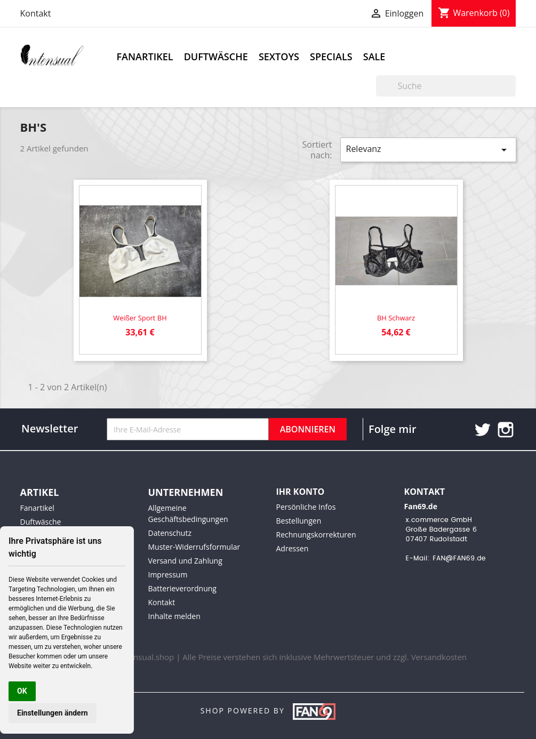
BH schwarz (396, 318)
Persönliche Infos (306, 507)
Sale (374, 56)
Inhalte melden (174, 616)
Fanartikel (145, 56)
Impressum (168, 574)
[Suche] (446, 86)
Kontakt (35, 13)
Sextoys (279, 56)
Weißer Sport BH (140, 318)
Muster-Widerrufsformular (194, 547)
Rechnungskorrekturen (316, 534)
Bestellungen (299, 521)
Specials (331, 56)
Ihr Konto (300, 491)
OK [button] (22, 691)
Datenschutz (169, 533)
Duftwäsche (216, 56)
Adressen (292, 548)
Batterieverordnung (182, 588)
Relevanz (428, 149)
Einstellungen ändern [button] (52, 713)
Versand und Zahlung (185, 561)
